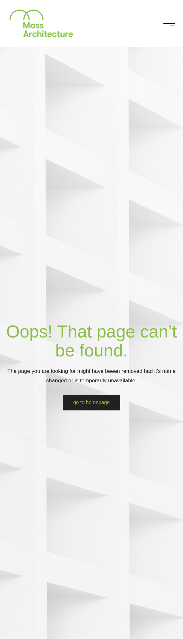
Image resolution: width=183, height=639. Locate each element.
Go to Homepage (91, 402)
